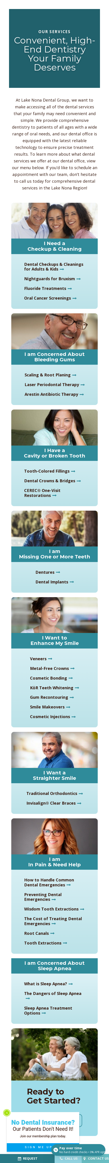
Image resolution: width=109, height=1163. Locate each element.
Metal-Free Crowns (49, 668)
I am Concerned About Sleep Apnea (54, 966)
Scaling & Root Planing (48, 375)
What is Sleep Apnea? (45, 983)
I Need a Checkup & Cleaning (55, 246)
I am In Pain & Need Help (54, 862)
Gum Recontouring (49, 697)
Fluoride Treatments (45, 288)
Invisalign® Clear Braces (51, 803)
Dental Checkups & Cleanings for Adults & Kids (53, 267)
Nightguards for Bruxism (49, 278)
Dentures (44, 572)
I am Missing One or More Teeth (54, 554)
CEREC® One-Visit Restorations (42, 493)
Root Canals (36, 933)
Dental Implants (51, 582)
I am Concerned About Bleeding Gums (54, 357)
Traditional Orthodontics (51, 793)
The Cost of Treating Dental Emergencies (53, 921)
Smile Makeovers (47, 707)
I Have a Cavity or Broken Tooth (54, 453)
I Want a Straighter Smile (54, 775)
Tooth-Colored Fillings (47, 471)
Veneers (38, 658)
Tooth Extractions (42, 943)
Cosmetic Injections (50, 716)
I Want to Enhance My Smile (54, 640)
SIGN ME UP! (45, 1147)
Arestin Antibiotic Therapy (51, 394)
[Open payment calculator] (78, 1150)
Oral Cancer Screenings (47, 298)
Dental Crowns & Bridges (49, 480)
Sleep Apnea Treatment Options (48, 1010)
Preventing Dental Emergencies (43, 897)
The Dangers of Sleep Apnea (52, 993)
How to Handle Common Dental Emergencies (49, 882)
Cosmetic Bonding (48, 678)
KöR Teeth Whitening (51, 687)
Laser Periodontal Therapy (52, 384)
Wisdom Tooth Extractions (51, 909)
